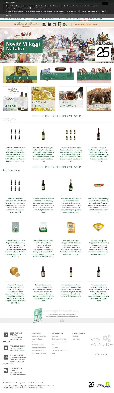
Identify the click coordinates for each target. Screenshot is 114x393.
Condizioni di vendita (59, 339)
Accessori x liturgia (49, 76)
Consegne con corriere (16, 369)
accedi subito (101, 354)
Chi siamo (55, 336)
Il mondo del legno (87, 76)
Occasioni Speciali (38, 345)
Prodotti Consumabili (39, 348)
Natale (43, 18)
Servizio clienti (16, 355)
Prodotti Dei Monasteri (39, 351)
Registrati (75, 336)
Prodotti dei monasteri (92, 18)
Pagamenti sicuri (17, 346)
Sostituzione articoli (16, 334)
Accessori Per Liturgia (39, 336)
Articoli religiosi (31, 18)
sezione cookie (45, 8)
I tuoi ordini (76, 339)
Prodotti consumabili (73, 18)
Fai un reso (55, 348)
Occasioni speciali (55, 18)
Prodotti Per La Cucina (39, 353)
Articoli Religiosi (37, 339)
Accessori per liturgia (13, 18)
